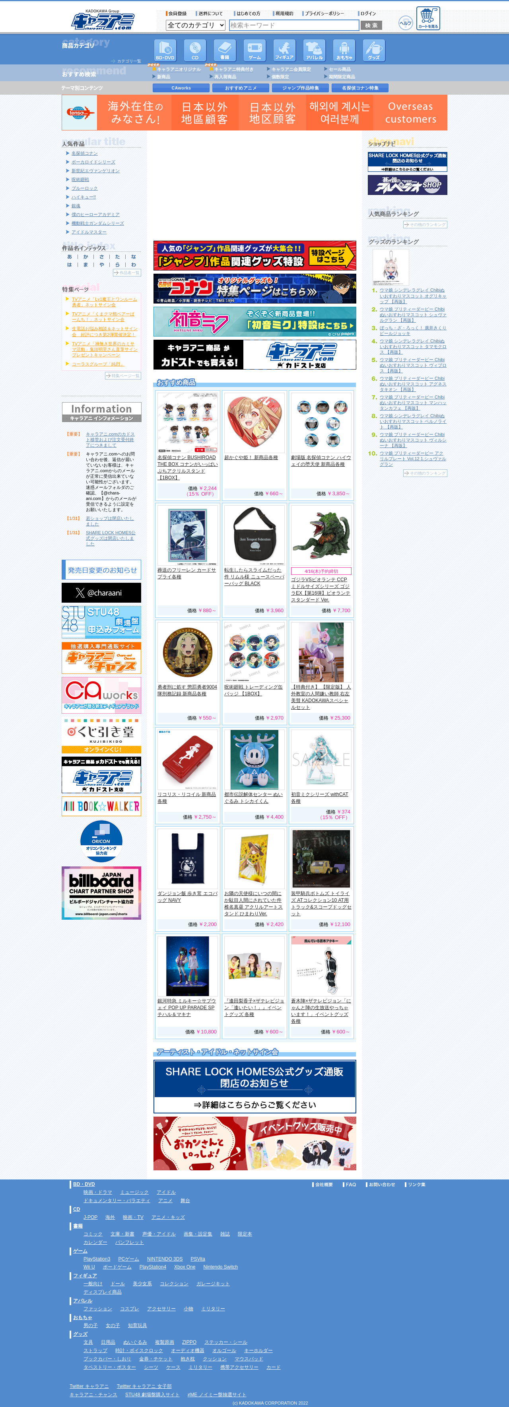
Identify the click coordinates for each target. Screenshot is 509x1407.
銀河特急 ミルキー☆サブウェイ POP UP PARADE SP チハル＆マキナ (186, 1007)
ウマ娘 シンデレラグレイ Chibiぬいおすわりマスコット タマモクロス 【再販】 (413, 346)
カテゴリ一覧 (129, 61)
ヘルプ (405, 23)
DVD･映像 (165, 50)
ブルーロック (85, 188)
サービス (249, 13)
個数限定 (280, 76)
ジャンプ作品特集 (300, 88)
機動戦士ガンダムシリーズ (98, 223)
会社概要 (322, 1184)
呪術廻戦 (80, 179)
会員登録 (176, 13)
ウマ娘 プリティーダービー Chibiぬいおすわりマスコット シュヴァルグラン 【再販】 (413, 315)
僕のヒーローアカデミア (96, 214)
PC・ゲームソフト (254, 50)
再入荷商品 (225, 76)
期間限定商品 (342, 76)
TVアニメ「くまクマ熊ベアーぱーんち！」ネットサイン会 (103, 316)
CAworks (181, 88)
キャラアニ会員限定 (291, 69)
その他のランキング (428, 224)
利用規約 (283, 13)
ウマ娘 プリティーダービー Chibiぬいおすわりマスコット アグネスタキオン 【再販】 (413, 384)
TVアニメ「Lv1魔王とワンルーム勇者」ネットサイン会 (104, 302)
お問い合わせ (380, 1184)
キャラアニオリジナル (179, 69)
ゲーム (80, 1251)
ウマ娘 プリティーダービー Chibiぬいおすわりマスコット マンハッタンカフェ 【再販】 (413, 403)
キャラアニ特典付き (234, 69)
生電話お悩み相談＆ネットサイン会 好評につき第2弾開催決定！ (105, 331)
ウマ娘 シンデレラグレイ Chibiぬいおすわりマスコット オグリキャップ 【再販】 (413, 296)
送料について (210, 13)
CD (195, 50)
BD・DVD (84, 1184)
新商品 (163, 76)
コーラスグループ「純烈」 (98, 364)
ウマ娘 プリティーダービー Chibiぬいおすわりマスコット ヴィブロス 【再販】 (413, 365)
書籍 (225, 50)
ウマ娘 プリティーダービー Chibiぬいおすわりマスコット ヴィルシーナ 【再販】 (413, 440)
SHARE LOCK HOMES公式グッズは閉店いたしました (111, 538)
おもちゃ (344, 50)
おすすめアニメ (241, 88)
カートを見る (428, 18)
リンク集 (415, 1184)
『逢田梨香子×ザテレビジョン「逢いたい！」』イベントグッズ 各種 (254, 1007)
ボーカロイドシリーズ (93, 162)
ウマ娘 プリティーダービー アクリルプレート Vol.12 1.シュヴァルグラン (413, 459)
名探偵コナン (85, 153)
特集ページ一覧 (126, 376)
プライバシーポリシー (325, 13)
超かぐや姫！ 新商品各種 (251, 457)
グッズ (374, 50)
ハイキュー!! (84, 197)
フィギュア (284, 50)
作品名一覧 (130, 273)
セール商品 (340, 69)
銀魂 (76, 205)
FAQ (349, 1184)
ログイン (368, 13)
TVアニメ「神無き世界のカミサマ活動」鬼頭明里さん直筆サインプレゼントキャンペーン (105, 349)
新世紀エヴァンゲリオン (96, 170)
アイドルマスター (89, 232)
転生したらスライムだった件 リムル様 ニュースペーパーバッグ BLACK (254, 576)
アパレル (314, 50)
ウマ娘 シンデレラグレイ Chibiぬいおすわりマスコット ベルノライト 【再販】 (413, 421)
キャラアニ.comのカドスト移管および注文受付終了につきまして (110, 440)
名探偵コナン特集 (360, 88)
